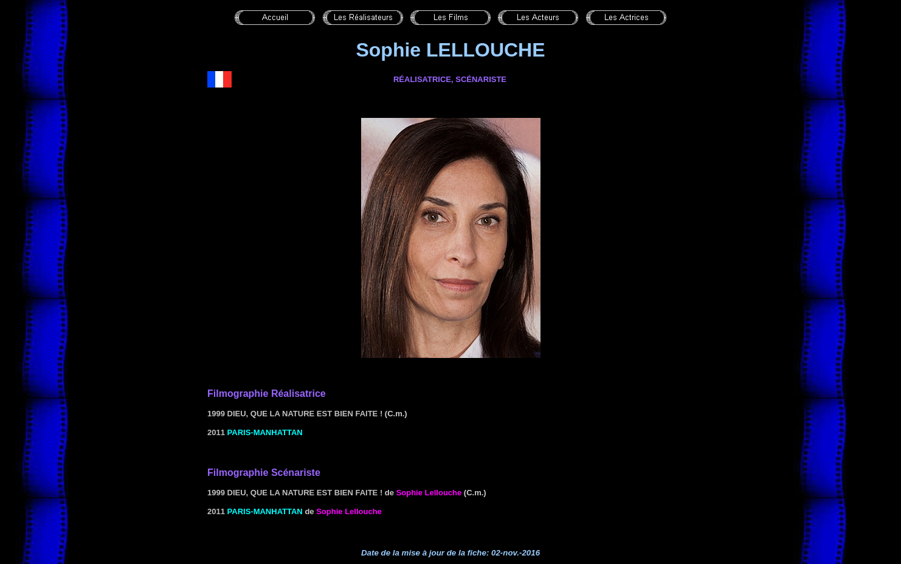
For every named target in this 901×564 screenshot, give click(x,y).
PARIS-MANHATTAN (265, 432)
